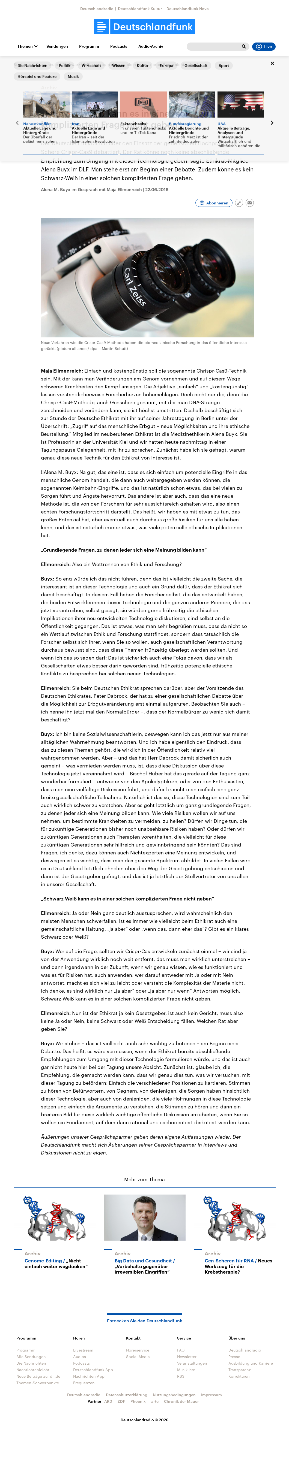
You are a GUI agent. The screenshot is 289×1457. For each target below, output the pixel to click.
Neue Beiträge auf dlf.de (38, 1376)
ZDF (121, 1401)
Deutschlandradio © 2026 (144, 1419)
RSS (180, 1376)
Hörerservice (137, 1350)
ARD (108, 1401)
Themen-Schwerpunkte (37, 1382)
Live (264, 47)
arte (155, 1401)
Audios (79, 1356)
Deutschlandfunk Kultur (140, 8)
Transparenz (239, 1369)
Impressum (211, 1394)
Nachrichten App (89, 1376)
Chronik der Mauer (181, 1401)
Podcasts (118, 46)
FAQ (181, 1350)
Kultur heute (47, 64)
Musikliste (186, 1369)
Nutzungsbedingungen (174, 1394)
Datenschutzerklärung (126, 1394)
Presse (234, 1356)
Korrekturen (239, 1376)
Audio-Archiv (150, 46)
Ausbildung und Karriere (250, 1363)
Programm (89, 46)
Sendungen (57, 46)
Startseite (22, 64)
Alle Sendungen (31, 1356)
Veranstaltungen (192, 1363)
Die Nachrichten (31, 1363)
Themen (25, 46)
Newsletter (186, 1356)
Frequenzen (84, 1382)
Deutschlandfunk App (93, 1369)
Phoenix (138, 1401)
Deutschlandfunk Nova (187, 8)
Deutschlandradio (97, 8)
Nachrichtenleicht (32, 1369)
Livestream (83, 1350)
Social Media (138, 1356)
